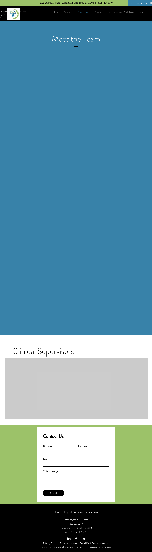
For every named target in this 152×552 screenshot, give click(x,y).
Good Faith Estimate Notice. (94, 543)
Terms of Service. (68, 543)
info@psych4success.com (76, 519)
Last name (82, 446)
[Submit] (53, 493)
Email (45, 459)
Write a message (50, 471)
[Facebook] (76, 538)
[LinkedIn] (69, 538)
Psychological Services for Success (76, 512)
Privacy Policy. (50, 543)
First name (47, 446)
